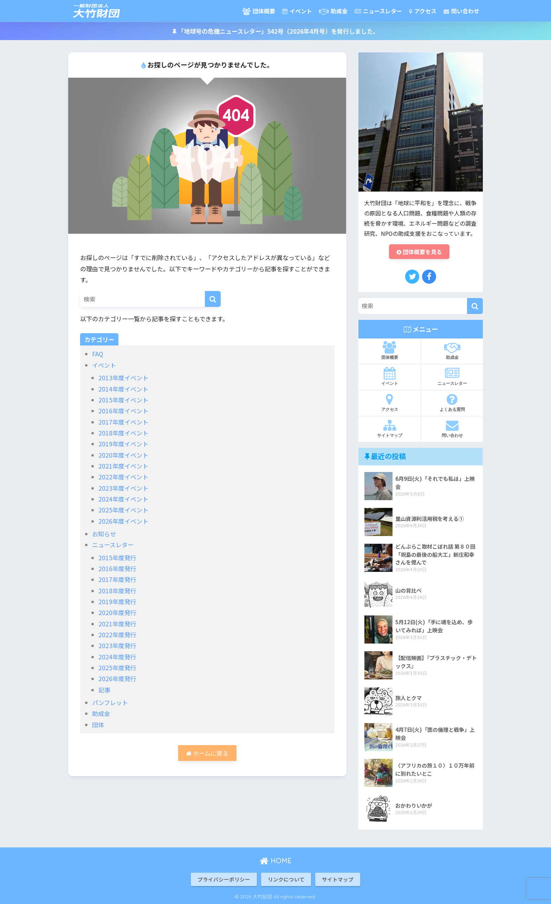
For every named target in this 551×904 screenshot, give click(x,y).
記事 (104, 689)
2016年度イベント (123, 410)
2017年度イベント (123, 422)
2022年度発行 (117, 634)
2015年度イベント (123, 399)
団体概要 (258, 11)
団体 (98, 724)
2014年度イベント (123, 389)
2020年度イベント (123, 455)
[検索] (213, 299)
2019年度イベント (123, 443)
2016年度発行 (117, 568)
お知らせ (104, 533)
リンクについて (286, 879)
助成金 (333, 11)
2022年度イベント (123, 476)
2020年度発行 (117, 612)
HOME (276, 860)
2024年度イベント (123, 499)
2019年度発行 (117, 601)
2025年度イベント (123, 509)
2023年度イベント (123, 488)
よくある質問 (452, 402)
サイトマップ (389, 428)
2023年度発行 (117, 645)
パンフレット (110, 702)
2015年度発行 (117, 557)
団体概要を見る (419, 252)
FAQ (97, 353)
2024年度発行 (117, 656)
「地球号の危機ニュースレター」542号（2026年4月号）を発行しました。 (276, 31)
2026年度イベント (123, 521)
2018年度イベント (123, 432)
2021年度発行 (117, 623)
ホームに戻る (207, 753)
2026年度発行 (117, 678)
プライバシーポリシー (223, 879)
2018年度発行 (117, 590)
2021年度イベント (123, 465)
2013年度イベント (123, 377)
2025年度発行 (117, 667)
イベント (297, 11)
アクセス (422, 11)
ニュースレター (378, 11)
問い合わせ (461, 11)
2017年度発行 (117, 579)
